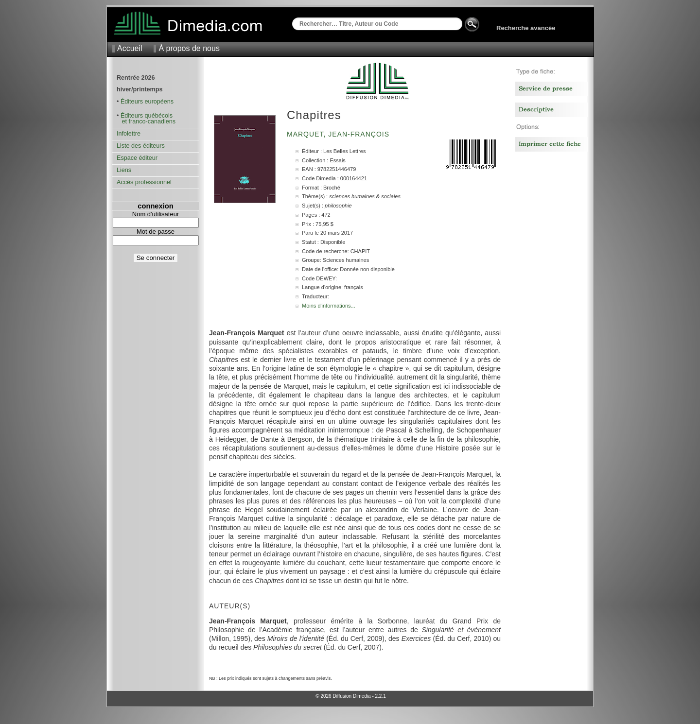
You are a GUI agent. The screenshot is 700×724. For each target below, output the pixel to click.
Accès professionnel (144, 182)
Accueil (129, 48)
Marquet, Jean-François (339, 134)
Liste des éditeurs (141, 145)
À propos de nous (188, 48)
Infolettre (128, 133)
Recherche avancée (525, 28)
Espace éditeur (137, 158)
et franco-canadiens (146, 121)
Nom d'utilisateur (155, 214)
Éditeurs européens (147, 101)
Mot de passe (156, 231)
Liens (124, 170)
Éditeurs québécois (147, 115)
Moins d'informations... (328, 306)
